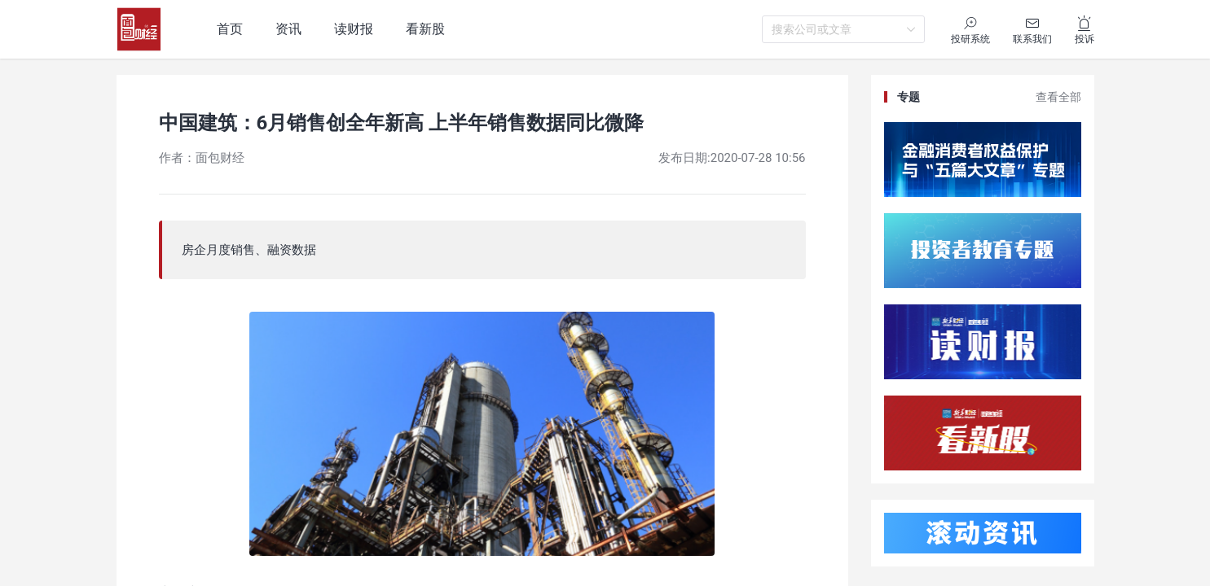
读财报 (353, 29)
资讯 (288, 29)
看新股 (425, 29)
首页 (230, 29)
